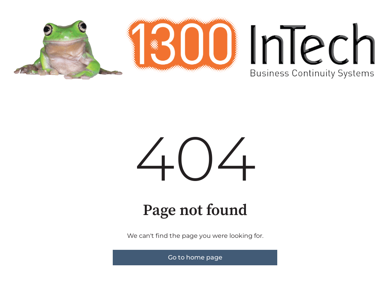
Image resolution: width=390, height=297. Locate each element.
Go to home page (195, 257)
